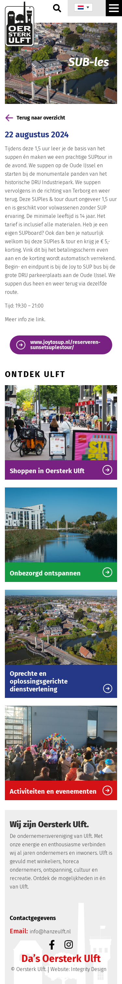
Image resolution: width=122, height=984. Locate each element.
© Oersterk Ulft (28, 969)
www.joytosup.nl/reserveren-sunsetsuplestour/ (58, 344)
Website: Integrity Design (78, 969)
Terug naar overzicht (35, 117)
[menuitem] (83, 7)
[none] (83, 7)
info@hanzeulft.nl (50, 931)
